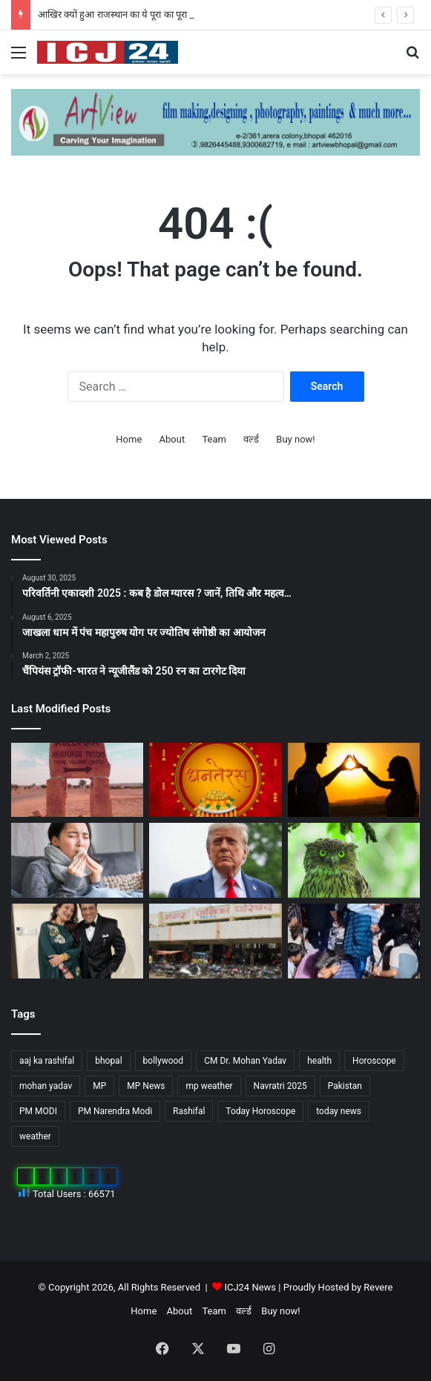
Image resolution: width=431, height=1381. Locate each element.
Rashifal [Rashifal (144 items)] (189, 1111)
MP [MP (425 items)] (99, 1086)
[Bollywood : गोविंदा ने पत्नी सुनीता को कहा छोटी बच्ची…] (77, 941)
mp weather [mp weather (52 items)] (208, 1086)
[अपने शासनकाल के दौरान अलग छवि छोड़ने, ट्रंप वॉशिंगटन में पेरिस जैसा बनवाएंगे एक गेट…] (215, 860)
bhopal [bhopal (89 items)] (108, 1061)
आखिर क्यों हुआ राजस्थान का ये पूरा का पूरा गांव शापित (132, 14)
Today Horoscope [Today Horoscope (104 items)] (260, 1111)
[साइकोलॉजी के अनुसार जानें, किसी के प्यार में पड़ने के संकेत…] (354, 780)
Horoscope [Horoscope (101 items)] (374, 1061)
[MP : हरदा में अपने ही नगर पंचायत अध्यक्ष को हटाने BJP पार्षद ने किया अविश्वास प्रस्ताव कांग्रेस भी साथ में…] (215, 941)
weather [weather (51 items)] (35, 1136)
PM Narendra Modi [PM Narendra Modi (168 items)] (115, 1111)
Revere (377, 1287)
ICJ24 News (251, 1287)
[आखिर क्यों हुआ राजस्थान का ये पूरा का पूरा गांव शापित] (77, 780)
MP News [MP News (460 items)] (146, 1086)
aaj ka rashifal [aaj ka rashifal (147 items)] (46, 1061)
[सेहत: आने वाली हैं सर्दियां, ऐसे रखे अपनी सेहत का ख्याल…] (77, 860)
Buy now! (295, 439)
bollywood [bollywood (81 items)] (163, 1061)
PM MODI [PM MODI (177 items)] (38, 1111)
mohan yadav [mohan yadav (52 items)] (45, 1086)
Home (129, 439)
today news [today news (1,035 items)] (338, 1111)
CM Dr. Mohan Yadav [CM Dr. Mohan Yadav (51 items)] (245, 1061)
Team (214, 439)
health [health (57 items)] (319, 1061)
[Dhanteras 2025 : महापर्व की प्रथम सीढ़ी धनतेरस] (215, 780)
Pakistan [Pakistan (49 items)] (345, 1086)
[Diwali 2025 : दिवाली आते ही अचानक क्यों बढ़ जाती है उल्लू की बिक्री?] (354, 860)
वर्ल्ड (251, 439)
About (172, 439)
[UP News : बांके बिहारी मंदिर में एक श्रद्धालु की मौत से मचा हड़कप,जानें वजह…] (354, 941)
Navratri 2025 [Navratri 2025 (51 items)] (280, 1086)
